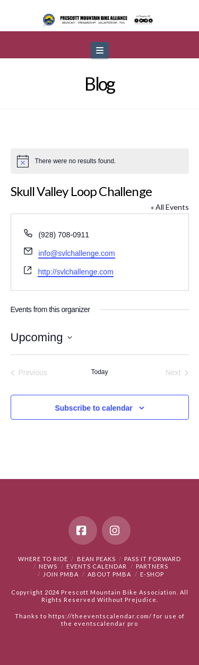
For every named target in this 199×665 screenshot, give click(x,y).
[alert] (100, 161)
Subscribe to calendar (93, 408)
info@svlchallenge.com (76, 253)
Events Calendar (96, 566)
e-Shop (152, 574)
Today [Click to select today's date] (99, 372)
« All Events (170, 206)
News (48, 566)
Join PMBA (61, 574)
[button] (100, 50)
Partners (152, 566)
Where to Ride (43, 558)
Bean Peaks (96, 558)
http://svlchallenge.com (75, 272)
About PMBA (109, 574)
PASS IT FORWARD (152, 558)
